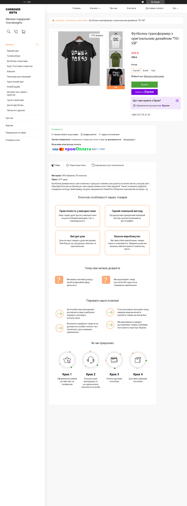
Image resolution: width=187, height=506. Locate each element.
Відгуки (9, 125)
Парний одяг (13, 51)
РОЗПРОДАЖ (13, 87)
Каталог (10, 44)
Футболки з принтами (17, 61)
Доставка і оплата (154, 8)
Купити (144, 84)
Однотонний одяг (15, 82)
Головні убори (13, 56)
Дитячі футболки (15, 105)
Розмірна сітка (13, 140)
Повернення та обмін (16, 133)
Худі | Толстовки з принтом (19, 66)
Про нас (9, 118)
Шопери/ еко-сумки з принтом (17, 93)
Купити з (144, 92)
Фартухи (11, 71)
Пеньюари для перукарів (19, 76)
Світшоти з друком (16, 110)
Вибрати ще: (147, 76)
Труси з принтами (15, 100)
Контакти (131, 8)
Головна (76, 8)
